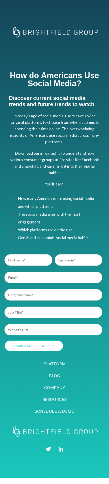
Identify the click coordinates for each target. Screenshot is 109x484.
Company (54, 387)
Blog (54, 375)
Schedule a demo (55, 411)
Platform (54, 364)
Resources (54, 399)
